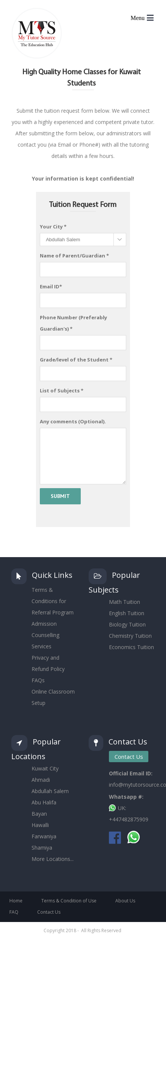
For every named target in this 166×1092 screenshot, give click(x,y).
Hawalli (40, 825)
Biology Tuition (127, 624)
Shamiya (42, 847)
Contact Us (129, 756)
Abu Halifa (44, 802)
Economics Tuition (131, 647)
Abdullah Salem (50, 791)
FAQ (13, 912)
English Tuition (126, 613)
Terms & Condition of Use (69, 900)
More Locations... (53, 858)
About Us (125, 900)
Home (16, 900)
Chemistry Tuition (130, 635)
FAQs (38, 680)
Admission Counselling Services (45, 635)
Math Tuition (124, 601)
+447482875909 (128, 819)
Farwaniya (44, 836)
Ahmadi (41, 779)
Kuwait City (45, 768)
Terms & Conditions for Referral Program (53, 601)
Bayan (39, 813)
